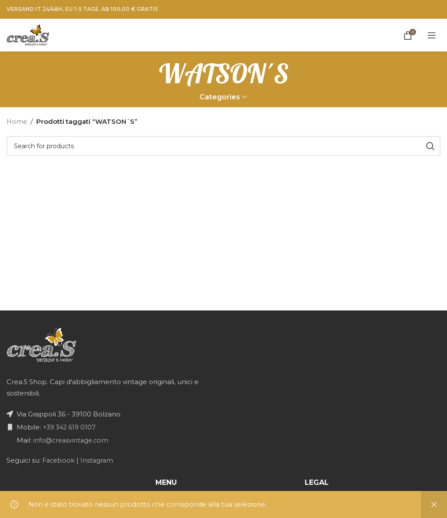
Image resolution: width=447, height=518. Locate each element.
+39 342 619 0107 (70, 427)
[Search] (223, 146)
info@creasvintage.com (71, 440)
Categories (219, 97)
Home (17, 122)
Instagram (99, 460)
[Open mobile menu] (431, 35)
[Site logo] (28, 34)
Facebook (58, 460)
